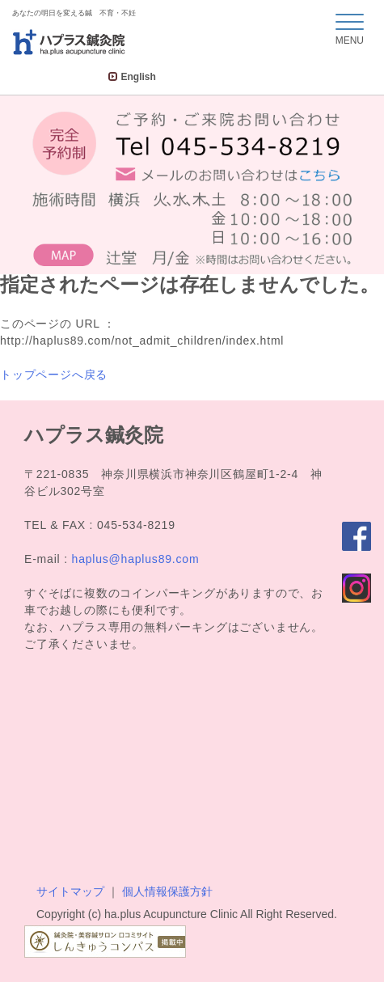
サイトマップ (70, 891)
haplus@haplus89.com (136, 558)
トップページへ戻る (54, 374)
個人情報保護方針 (167, 891)
